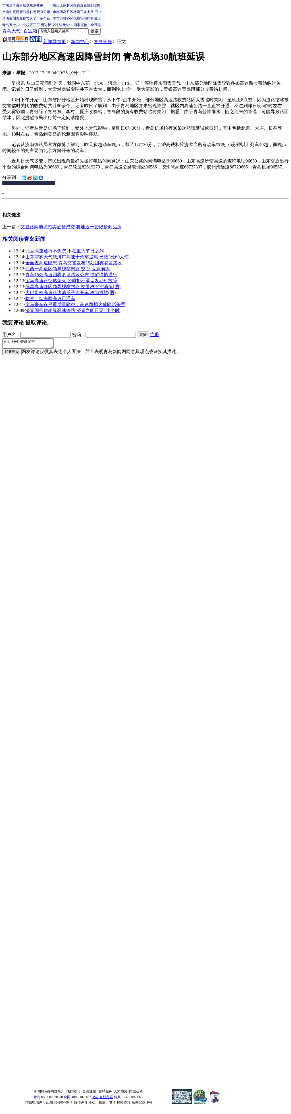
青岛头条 (103, 41)
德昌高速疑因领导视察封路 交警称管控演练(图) (72, 286)
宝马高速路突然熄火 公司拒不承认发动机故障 (71, 280)
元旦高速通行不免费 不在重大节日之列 (64, 250)
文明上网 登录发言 (30, 344)
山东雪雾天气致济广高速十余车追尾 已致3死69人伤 (77, 256)
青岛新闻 (34, 239)
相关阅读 (13, 239)
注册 (154, 334)
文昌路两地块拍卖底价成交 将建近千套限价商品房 (71, 226)
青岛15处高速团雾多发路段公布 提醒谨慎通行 (71, 274)
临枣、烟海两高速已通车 (50, 298)
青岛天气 (11, 30)
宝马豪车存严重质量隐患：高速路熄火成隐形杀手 (75, 304)
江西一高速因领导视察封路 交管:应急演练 (67, 268)
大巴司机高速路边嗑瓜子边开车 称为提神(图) (70, 292)
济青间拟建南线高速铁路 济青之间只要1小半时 (72, 310)
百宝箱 (30, 30)
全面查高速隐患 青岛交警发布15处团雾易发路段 (73, 262)
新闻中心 (80, 41)
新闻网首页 (54, 41)
